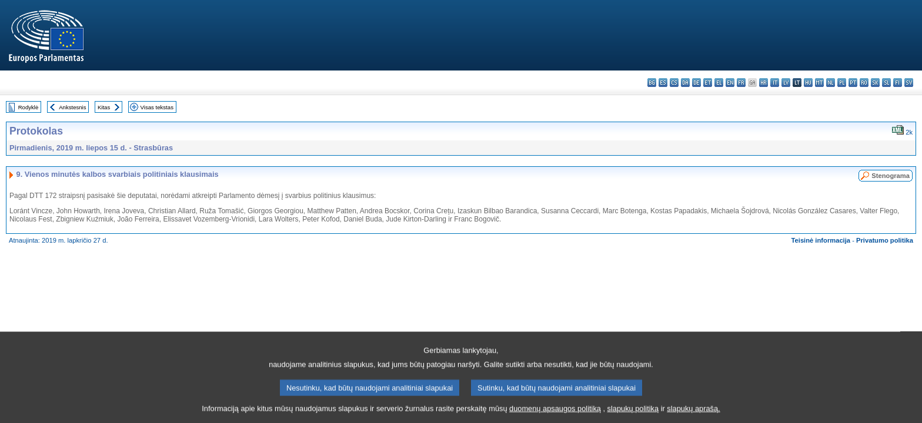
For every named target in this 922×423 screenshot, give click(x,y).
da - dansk (685, 82)
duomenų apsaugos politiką (555, 414)
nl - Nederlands (830, 82)
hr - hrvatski (763, 82)
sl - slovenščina (886, 82)
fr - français (741, 82)
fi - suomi (897, 82)
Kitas (104, 107)
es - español (663, 82)
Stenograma (890, 175)
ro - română (864, 82)
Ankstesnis (72, 107)
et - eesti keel (707, 82)
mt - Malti (819, 82)
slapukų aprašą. (693, 414)
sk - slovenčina (875, 82)
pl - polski (841, 82)
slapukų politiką (633, 414)
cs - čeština (674, 82)
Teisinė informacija (821, 240)
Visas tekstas (157, 107)
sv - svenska (908, 82)
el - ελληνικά (718, 82)
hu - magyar (808, 82)
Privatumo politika (884, 240)
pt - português (852, 82)
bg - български (651, 82)
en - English (730, 82)
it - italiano (774, 82)
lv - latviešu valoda (785, 82)
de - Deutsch (696, 82)
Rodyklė (28, 107)
